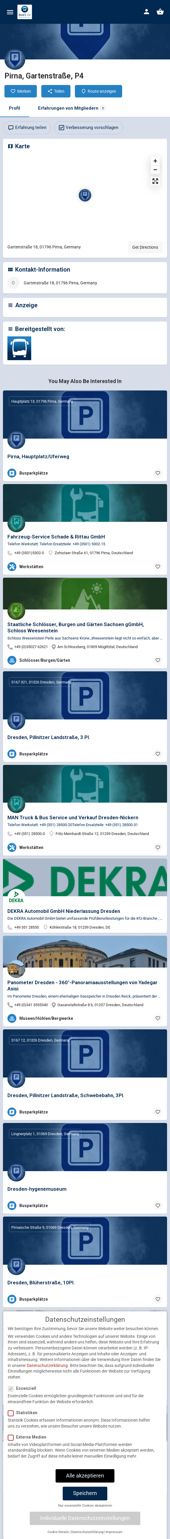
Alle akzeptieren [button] (85, 1481)
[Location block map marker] (85, 195)
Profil (14, 108)
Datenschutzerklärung (47, 1370)
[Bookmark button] (158, 473)
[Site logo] (25, 11)
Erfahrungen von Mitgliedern (72, 108)
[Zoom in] (155, 161)
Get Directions (145, 247)
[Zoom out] (155, 169)
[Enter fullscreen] (155, 181)
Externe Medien (29, 1442)
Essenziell (24, 1394)
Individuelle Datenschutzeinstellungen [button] (85, 1524)
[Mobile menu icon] (10, 12)
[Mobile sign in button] (146, 11)
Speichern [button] (85, 1499)
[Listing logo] (14, 59)
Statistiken (24, 1418)
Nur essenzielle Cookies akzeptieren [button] (85, 1511)
